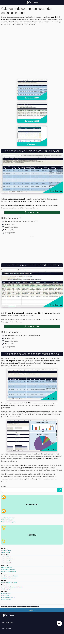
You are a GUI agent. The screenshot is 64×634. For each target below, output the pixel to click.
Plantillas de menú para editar (9, 582)
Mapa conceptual (5, 595)
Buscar (3, 487)
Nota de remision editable (7, 569)
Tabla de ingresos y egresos (8, 522)
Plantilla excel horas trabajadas (9, 576)
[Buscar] (59, 490)
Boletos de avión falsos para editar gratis (12, 587)
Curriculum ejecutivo (6, 563)
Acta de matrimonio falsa (7, 517)
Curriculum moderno (6, 561)
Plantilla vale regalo (6, 589)
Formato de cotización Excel (8, 571)
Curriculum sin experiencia (8, 559)
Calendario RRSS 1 (32, 98)
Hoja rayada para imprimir (8, 597)
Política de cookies (6, 628)
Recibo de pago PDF (6, 567)
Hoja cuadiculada (5, 593)
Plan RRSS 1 (32, 144)
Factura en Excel (5, 552)
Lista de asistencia (6, 599)
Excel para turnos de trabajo (8, 578)
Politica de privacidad (7, 622)
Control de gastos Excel (7, 520)
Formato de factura (6, 550)
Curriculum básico (6, 557)
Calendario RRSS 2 (32, 121)
